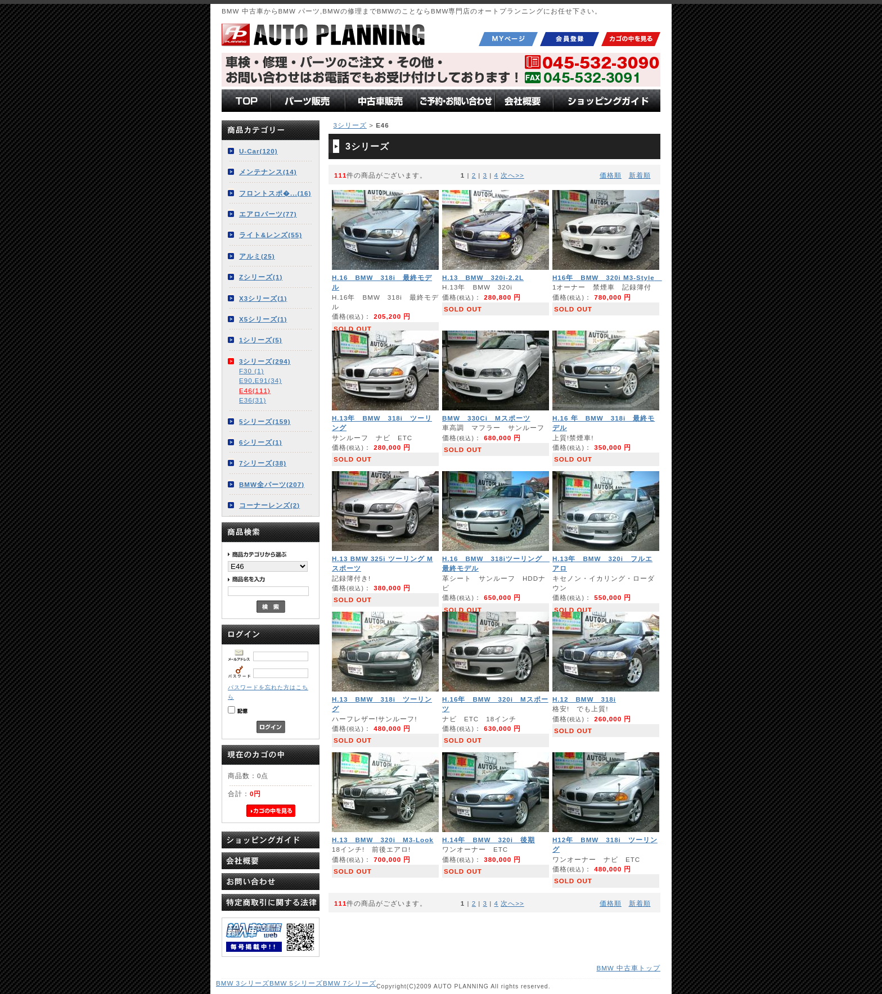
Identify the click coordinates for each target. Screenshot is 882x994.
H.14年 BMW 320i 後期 (488, 839)
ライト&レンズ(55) (270, 234)
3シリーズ (349, 125)
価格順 (611, 175)
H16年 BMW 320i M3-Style (607, 277)
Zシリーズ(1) (260, 277)
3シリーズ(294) (265, 361)
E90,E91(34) (260, 380)
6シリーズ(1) (260, 442)
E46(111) (255, 390)
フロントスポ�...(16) (275, 193)
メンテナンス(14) (268, 171)
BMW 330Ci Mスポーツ (486, 418)
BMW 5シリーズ (296, 983)
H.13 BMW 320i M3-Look (383, 839)
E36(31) (252, 400)
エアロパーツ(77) (268, 214)
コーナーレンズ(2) (269, 505)
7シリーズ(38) (262, 463)
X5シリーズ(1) (263, 319)
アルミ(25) (257, 256)
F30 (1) (251, 370)
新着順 (640, 175)
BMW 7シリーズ (349, 983)
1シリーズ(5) (260, 340)
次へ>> (512, 175)
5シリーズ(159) (265, 421)
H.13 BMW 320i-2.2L (483, 277)
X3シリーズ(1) (263, 298)
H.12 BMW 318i (584, 699)
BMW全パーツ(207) (271, 484)
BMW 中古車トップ (628, 968)
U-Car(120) (258, 151)
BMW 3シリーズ (242, 983)
